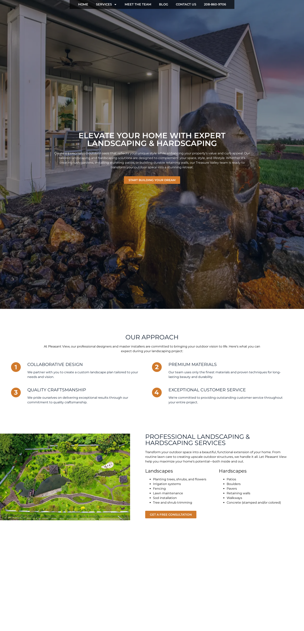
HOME (83, 4)
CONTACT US (186, 4)
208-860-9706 (215, 4)
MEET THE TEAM (138, 4)
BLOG (163, 4)
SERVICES (106, 4)
